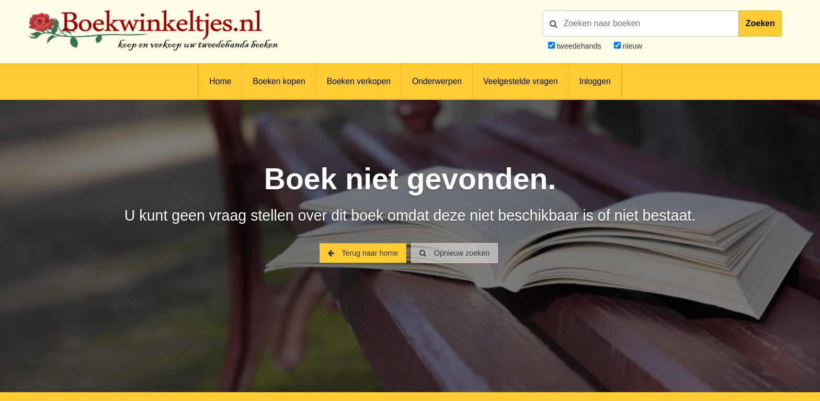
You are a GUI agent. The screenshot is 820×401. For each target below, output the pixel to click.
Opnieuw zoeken (454, 253)
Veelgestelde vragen (520, 81)
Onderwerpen (437, 81)
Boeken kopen (279, 81)
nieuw (631, 46)
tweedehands (579, 46)
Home (220, 81)
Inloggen (594, 81)
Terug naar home (363, 253)
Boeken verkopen (359, 81)
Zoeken (760, 23)
